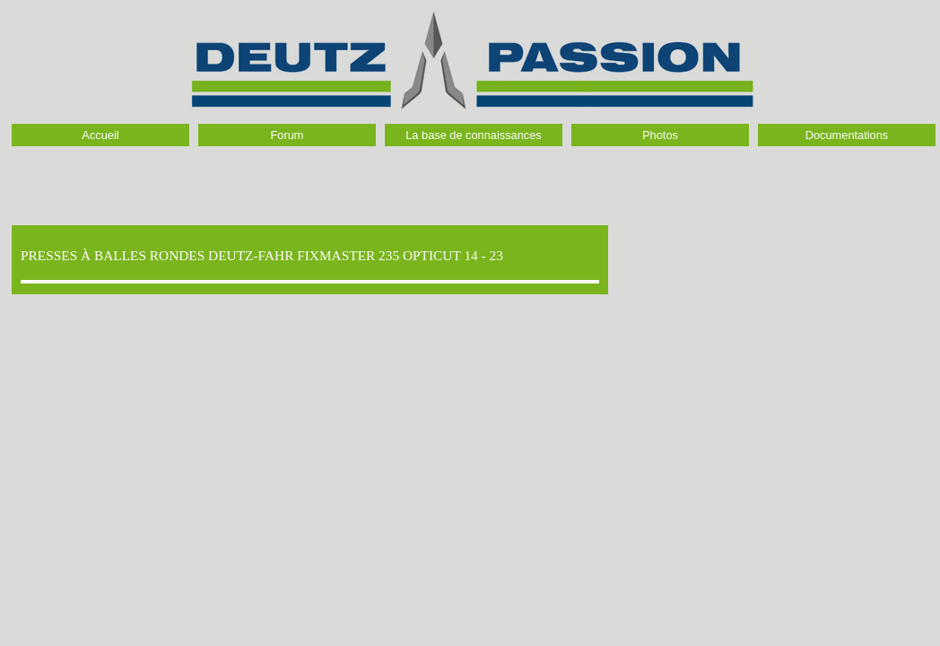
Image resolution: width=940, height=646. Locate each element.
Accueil (100, 135)
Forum (287, 135)
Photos (660, 135)
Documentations (846, 135)
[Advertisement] (474, 182)
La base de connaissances (473, 135)
